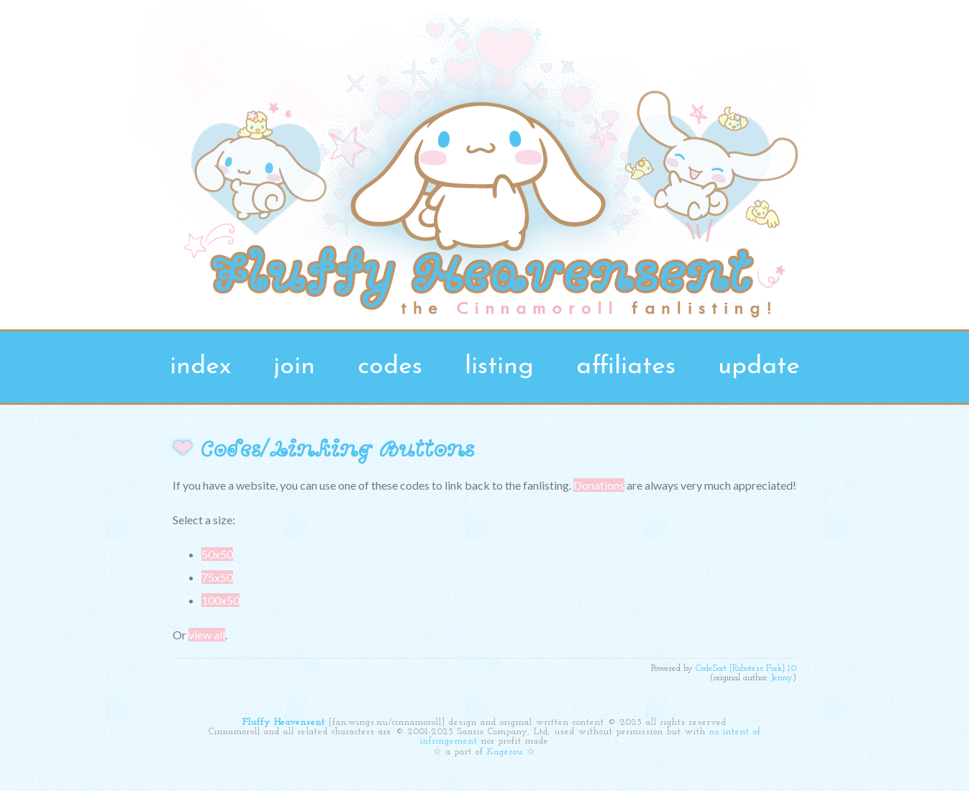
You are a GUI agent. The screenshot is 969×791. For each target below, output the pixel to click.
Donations (598, 485)
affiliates (625, 367)
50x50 (217, 554)
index (200, 367)
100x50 (220, 600)
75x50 (217, 577)
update (759, 367)
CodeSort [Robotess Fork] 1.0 (746, 668)
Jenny (782, 677)
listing (499, 367)
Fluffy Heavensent (283, 722)
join (294, 367)
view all (206, 634)
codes (390, 367)
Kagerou (505, 751)
